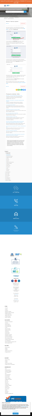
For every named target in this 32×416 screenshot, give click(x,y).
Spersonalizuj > (15, 411)
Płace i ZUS (7, 159)
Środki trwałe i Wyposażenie (10, 162)
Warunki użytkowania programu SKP (10, 341)
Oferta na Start (7, 347)
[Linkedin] (21, 90)
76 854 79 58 (16, 294)
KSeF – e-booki (7, 174)
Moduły (6, 348)
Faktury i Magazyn (8, 378)
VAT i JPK (7, 158)
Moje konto (7, 169)
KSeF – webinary (7, 175)
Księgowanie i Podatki (9, 157)
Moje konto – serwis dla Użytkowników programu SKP (14, 95)
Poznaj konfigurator (8, 325)
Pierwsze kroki (17, 17)
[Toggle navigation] (26, 6)
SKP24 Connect (8, 165)
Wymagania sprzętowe (8, 334)
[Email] (18, 90)
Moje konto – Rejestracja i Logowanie (12, 21)
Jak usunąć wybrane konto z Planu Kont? (12, 113)
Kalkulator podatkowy (8, 335)
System (7, 168)
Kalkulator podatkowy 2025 (9, 393)
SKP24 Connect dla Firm (8, 350)
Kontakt (6, 309)
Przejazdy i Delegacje (9, 163)
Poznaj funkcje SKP (8, 326)
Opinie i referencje (8, 317)
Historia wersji (7, 332)
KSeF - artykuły (7, 173)
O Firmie (6, 307)
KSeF (6, 368)
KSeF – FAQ (6, 176)
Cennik (6, 327)
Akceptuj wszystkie (15, 413)
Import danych (7, 333)
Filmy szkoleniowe (7, 179)
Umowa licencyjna (8, 316)
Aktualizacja (7, 331)
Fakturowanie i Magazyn (9, 156)
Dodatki (6, 349)
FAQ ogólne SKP (11, 17)
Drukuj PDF (23, 23)
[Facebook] (25, 90)
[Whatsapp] (20, 90)
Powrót (7, 23)
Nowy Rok (7, 170)
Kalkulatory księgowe (8, 180)
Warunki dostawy (7, 328)
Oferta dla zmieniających (9, 321)
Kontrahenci (8, 164)
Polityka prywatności (8, 313)
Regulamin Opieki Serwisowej (9, 312)
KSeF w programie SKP (8, 342)
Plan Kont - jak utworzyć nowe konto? (11, 130)
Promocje (6, 322)
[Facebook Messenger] (23, 90)
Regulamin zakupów (8, 311)
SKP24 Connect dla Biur (8, 363)
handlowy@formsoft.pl (16, 300)
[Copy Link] (16, 90)
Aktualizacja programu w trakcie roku (11, 116)
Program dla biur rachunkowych (10, 364)
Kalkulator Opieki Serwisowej (9, 339)
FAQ (5, 373)
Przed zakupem (8, 153)
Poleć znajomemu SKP (8, 338)
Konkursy (6, 310)
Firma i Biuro (7, 388)
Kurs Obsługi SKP (8, 340)
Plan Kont (6, 382)
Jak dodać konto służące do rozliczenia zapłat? (13, 109)
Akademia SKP (6, 17)
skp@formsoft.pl (16, 295)
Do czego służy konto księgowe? (10, 104)
